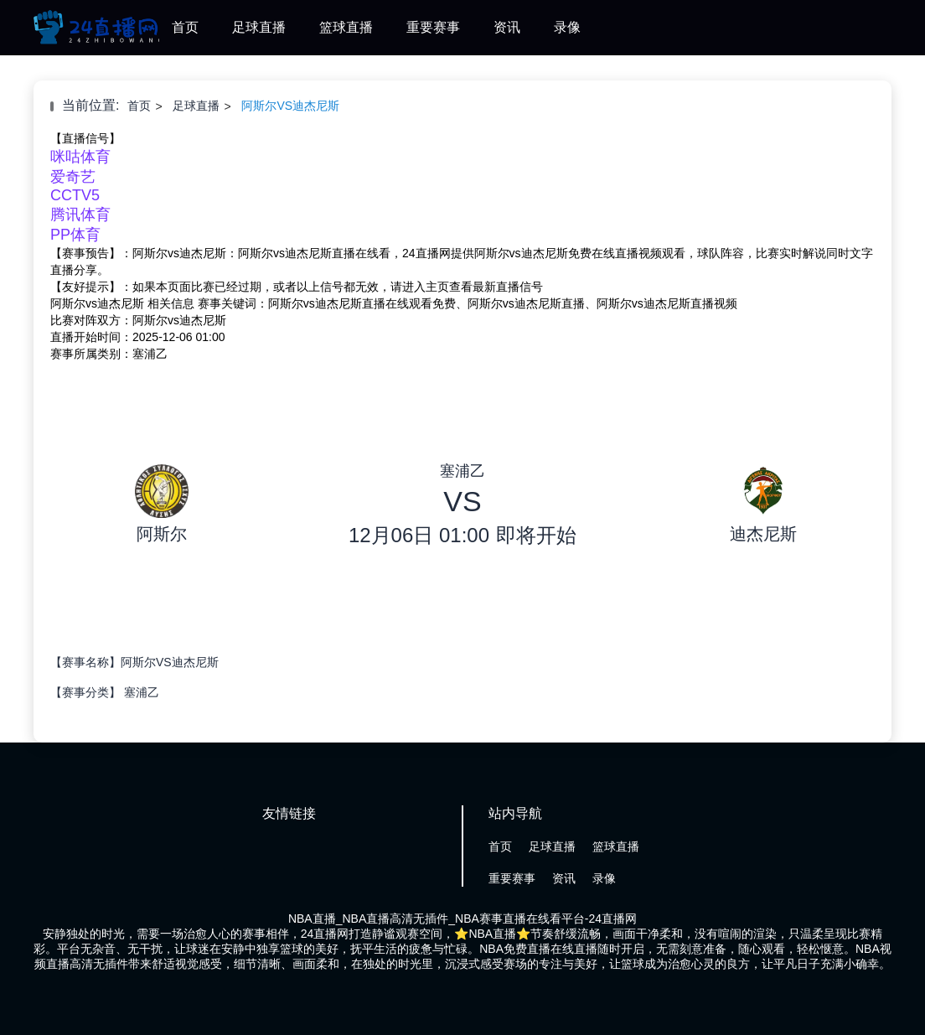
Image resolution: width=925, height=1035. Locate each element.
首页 (185, 27)
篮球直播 (346, 27)
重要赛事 (433, 27)
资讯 (507, 27)
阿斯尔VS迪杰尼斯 (290, 105)
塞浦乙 (141, 692)
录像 (567, 27)
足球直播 (259, 27)
